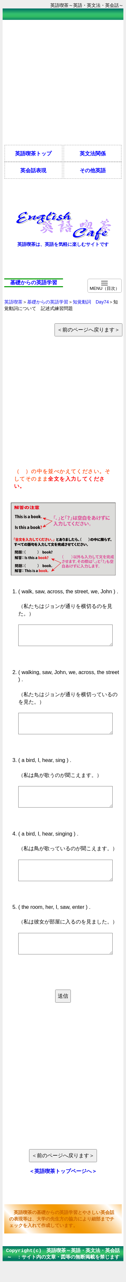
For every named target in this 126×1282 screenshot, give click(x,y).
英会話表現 (33, 170)
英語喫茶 (13, 301)
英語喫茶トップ (33, 153)
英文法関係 (93, 153)
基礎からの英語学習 (47, 301)
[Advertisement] (61, 82)
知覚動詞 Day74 (91, 301)
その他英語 (93, 170)
